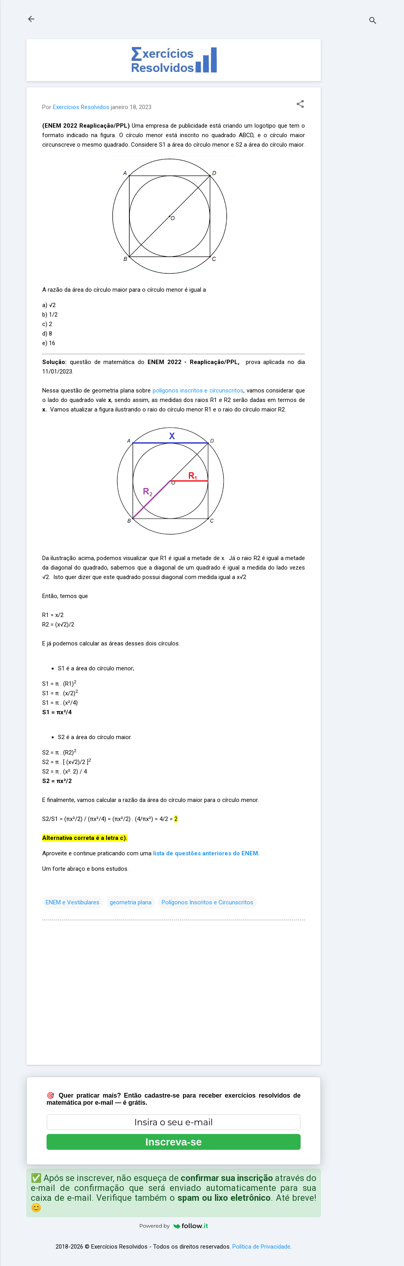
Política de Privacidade (261, 1246)
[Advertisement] (352, 157)
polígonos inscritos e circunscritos (198, 390)
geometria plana (131, 902)
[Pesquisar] (373, 21)
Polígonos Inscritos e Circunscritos (207, 902)
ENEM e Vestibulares (72, 902)
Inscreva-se (173, 1142)
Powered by (173, 1226)
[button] (300, 104)
